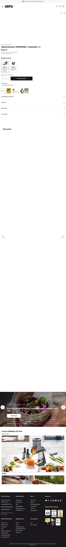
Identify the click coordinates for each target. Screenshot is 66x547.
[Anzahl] (5, 78)
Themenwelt (33, 506)
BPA (17, 504)
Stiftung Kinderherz (35, 504)
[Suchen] (57, 6)
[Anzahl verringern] (3, 78)
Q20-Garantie (19, 502)
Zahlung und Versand (6, 531)
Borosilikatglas (19, 506)
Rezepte (32, 508)
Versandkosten (30, 543)
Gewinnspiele (33, 510)
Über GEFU (33, 500)
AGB (2, 529)
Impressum (3, 527)
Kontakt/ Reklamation (7, 507)
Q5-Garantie (19, 500)
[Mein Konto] (59, 6)
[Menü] (2, 6)
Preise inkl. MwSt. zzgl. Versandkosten (9, 52)
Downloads (33, 114)
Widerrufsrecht (4, 524)
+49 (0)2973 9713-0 (6, 504)
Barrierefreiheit (4, 533)
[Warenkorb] (63, 6)
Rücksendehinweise (5, 535)
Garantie (33, 102)
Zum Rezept (14, 415)
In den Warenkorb (21, 78)
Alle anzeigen (5, 434)
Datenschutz (4, 522)
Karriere (32, 502)
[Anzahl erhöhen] (8, 78)
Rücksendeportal (5, 509)
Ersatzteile (33, 108)
